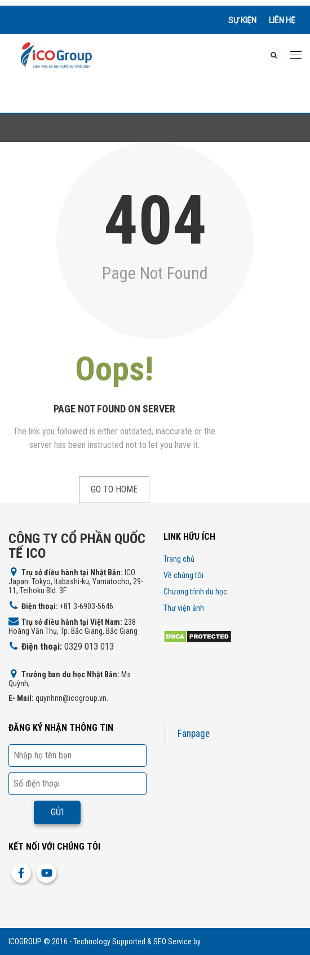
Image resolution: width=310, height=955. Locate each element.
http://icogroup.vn (230, 941)
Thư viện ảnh (183, 607)
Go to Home (114, 489)
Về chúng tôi (183, 575)
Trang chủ (178, 558)
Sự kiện (242, 20)
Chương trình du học (195, 591)
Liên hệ (282, 20)
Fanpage (194, 733)
